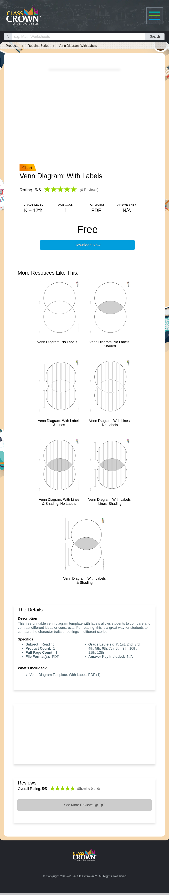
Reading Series (38, 45)
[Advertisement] (84, 733)
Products (12, 45)
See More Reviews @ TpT (84, 805)
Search (155, 36)
